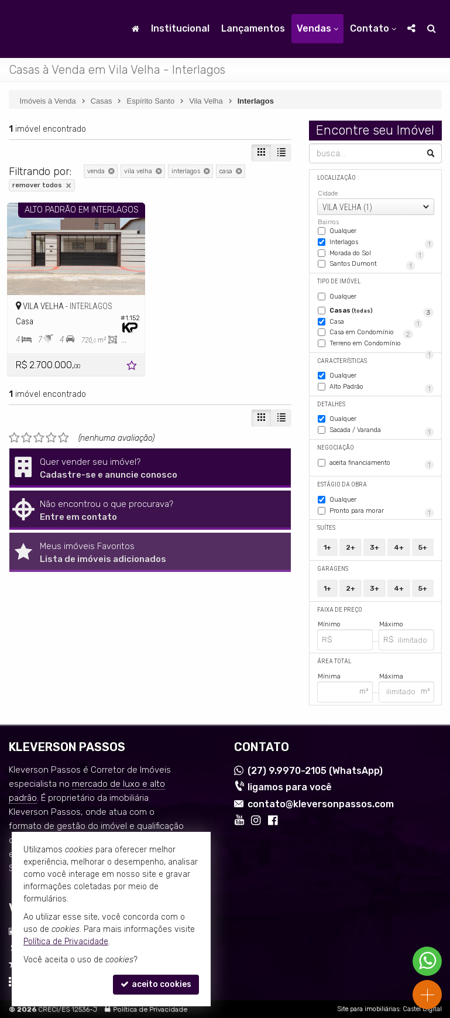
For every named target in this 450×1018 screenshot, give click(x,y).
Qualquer (342, 231)
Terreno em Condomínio (381, 344)
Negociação (335, 447)
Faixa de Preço (339, 609)
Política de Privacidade (150, 1009)
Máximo (391, 624)
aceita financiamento (381, 463)
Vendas (317, 28)
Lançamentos (253, 28)
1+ (327, 547)
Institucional (180, 28)
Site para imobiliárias (368, 1009)
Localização (336, 177)
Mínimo (329, 624)
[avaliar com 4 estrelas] (51, 438)
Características (342, 361)
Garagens (332, 569)
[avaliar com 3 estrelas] (38, 438)
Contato (373, 28)
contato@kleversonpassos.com (321, 804)
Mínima (329, 676)
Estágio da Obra (342, 484)
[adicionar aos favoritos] (132, 367)
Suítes (326, 528)
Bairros (328, 222)
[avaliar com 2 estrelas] (26, 438)
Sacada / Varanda (381, 431)
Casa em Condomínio (371, 333)
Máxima (391, 676)
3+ (374, 547)
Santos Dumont (372, 264)
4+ (399, 547)
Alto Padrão (381, 387)
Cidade (328, 193)
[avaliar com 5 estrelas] (63, 438)
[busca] (431, 28)
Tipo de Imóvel (338, 281)
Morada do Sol (376, 254)
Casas (381, 311)
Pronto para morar (381, 511)
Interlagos (381, 243)
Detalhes (331, 404)
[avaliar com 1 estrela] (14, 438)
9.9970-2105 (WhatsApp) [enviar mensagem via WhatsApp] (315, 770)
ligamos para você (290, 787)
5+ (422, 547)
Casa (375, 322)
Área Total (334, 661)
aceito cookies (156, 984)
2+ (350, 547)
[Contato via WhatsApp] (427, 961)
